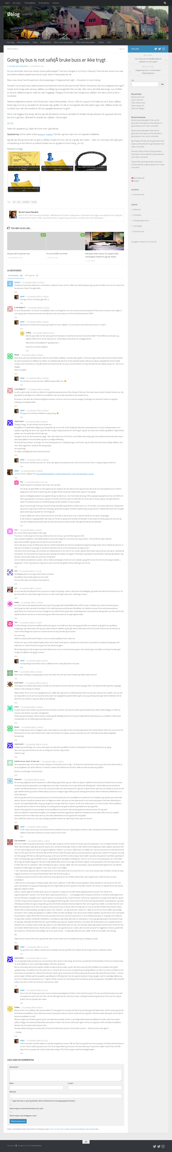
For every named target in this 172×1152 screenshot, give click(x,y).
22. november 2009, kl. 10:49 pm (38, 378)
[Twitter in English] (155, 48)
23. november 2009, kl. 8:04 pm (32, 1007)
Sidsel (133, 162)
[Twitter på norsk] (159, 48)
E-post (71, 1083)
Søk (132, 80)
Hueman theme (36, 1145)
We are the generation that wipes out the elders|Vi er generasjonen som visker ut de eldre (146, 123)
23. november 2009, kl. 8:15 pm (43, 333)
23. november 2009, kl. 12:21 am (36, 482)
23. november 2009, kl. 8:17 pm (37, 990)
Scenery (56, 3)
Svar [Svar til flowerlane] (15, 822)
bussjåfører (26, 202)
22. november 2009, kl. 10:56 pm (38, 459)
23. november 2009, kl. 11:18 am (39, 841)
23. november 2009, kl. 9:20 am (34, 779)
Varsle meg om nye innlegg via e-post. (23, 1116)
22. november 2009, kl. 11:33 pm (30, 588)
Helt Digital (138, 226)
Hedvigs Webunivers (141, 220)
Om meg (16, 3)
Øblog (13, 14)
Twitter (101, 42)
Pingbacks (34, 275)
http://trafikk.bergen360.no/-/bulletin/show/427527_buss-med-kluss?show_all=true (68, 474)
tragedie (51, 134)
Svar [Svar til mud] (15, 583)
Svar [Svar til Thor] (21, 525)
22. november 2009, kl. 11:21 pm (31, 571)
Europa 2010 (45, 42)
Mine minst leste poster (63, 42)
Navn (12, 1083)
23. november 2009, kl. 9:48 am (37, 826)
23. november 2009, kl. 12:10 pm (38, 947)
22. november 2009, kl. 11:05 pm (31, 530)
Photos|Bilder (30, 3)
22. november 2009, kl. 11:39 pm (32, 602)
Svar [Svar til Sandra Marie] (15, 702)
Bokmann (137, 210)
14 (43, 235)
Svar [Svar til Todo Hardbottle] (15, 942)
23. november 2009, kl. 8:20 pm (37, 660)
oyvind (22, 296)
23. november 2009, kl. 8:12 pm (37, 1040)
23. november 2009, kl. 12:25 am (53, 761)
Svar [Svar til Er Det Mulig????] (15, 317)
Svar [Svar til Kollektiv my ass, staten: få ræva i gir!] (15, 775)
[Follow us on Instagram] (163, 48)
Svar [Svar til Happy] (15, 618)
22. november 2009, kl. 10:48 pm (39, 389)
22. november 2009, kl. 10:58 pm (32, 471)
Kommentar (14, 1067)
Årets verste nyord (138, 103)
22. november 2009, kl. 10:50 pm (37, 421)
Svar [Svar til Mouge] (15, 373)
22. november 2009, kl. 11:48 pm (31, 622)
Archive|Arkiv (44, 3)
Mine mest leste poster (85, 42)
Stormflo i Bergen (138, 108)
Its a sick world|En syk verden (58, 253)
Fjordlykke (137, 215)
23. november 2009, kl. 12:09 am (32, 727)
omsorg (34, 202)
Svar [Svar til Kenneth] (15, 292)
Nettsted (13, 1092)
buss (18, 202)
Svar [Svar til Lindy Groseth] (15, 455)
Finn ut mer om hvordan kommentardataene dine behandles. (74, 1129)
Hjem (7, 3)
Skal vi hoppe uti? (137, 106)
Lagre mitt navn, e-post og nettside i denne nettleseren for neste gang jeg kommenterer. (43, 1101)
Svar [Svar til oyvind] (21, 303)
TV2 (12, 123)
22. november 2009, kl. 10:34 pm (39, 307)
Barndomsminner (138, 97)
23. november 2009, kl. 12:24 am (37, 744)
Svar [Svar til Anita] (15, 678)
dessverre (41, 134)
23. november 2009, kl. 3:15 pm (36, 958)
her (26, 128)
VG (8, 123)
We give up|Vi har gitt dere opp (20, 253)
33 (121, 49)
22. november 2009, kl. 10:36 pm (38, 296)
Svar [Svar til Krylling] (27, 350)
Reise (35, 42)
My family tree (139, 194)
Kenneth (17, 282)
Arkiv (109, 42)
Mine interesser (23, 42)
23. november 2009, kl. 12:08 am (32, 707)
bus (14, 202)
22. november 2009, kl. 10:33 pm (33, 282)
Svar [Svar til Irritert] (15, 722)
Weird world (13, 49)
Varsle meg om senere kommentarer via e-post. (26, 1108)
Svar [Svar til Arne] (15, 566)
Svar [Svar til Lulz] (15, 598)
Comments (16, 275)
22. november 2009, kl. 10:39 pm (38, 321)
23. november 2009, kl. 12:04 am (31, 671)
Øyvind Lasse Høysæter (19, 66)
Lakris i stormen (137, 100)
